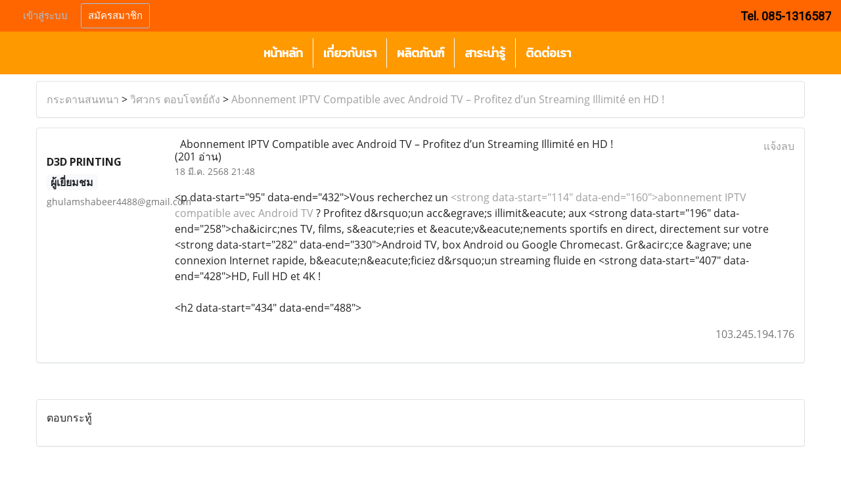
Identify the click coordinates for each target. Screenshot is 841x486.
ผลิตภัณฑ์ (420, 52)
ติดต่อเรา (548, 52)
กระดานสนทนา (83, 99)
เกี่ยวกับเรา (349, 52)
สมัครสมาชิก (115, 16)
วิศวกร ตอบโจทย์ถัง (175, 99)
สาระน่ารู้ (485, 52)
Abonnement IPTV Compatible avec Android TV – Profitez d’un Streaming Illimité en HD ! (447, 99)
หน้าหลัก (283, 52)
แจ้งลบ (778, 146)
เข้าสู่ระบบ (45, 16)
